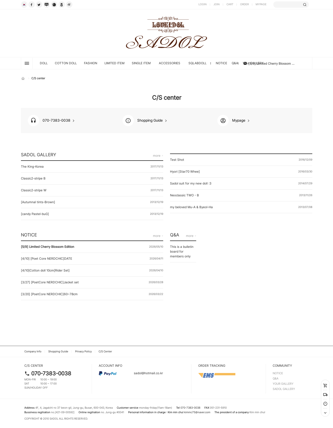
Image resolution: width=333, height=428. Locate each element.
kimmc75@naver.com (197, 412)
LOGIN (202, 4)
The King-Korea (32, 166)
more (156, 155)
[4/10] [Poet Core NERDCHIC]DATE (46, 258)
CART (229, 4)
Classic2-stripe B (33, 178)
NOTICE (221, 63)
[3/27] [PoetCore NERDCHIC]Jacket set (50, 282)
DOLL (44, 63)
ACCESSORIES (169, 63)
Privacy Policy (83, 351)
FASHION (90, 63)
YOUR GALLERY (283, 383)
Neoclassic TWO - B (184, 195)
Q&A (235, 63)
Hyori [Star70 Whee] (185, 171)
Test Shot (177, 159)
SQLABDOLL (197, 63)
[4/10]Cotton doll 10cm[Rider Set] (45, 270)
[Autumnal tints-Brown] (38, 202)
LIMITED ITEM (114, 63)
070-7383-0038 (51, 373)
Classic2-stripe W (33, 190)
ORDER (244, 4)
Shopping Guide (58, 351)
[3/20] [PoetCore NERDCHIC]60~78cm (49, 294)
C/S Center (105, 351)
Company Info (32, 351)
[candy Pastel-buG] (35, 214)
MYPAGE (261, 4)
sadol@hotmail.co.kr (131, 373)
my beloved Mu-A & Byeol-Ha (191, 207)
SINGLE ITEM (141, 63)
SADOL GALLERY (38, 154)
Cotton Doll (66, 63)
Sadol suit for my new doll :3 (190, 183)
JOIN (217, 4)
